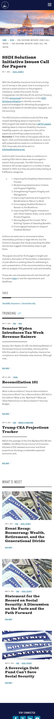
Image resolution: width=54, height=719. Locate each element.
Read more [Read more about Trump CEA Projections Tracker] (5, 463)
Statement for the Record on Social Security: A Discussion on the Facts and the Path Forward (27, 604)
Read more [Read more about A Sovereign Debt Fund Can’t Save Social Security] (8, 683)
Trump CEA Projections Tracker (25, 429)
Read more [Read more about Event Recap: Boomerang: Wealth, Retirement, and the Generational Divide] (8, 547)
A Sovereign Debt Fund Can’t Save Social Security (22, 672)
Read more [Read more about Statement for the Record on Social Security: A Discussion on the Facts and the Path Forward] (8, 619)
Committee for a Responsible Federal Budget (5, 5)
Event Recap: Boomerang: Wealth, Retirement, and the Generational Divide (25, 534)
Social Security (26, 524)
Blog (16, 524)
